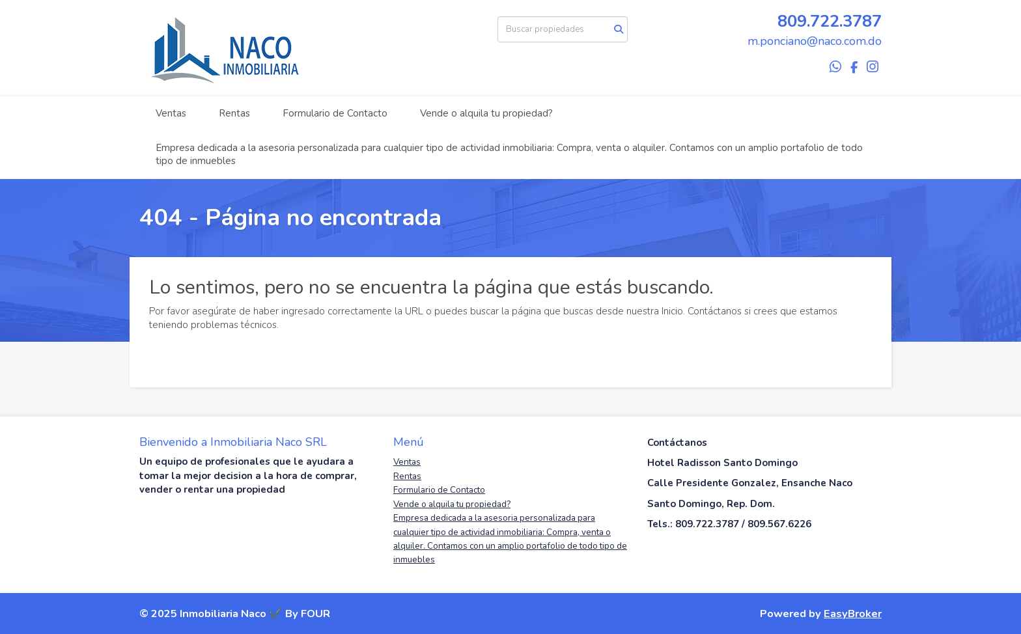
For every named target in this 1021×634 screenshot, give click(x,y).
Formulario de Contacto (335, 113)
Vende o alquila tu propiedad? (486, 113)
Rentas (234, 113)
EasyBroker (853, 613)
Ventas (171, 113)
